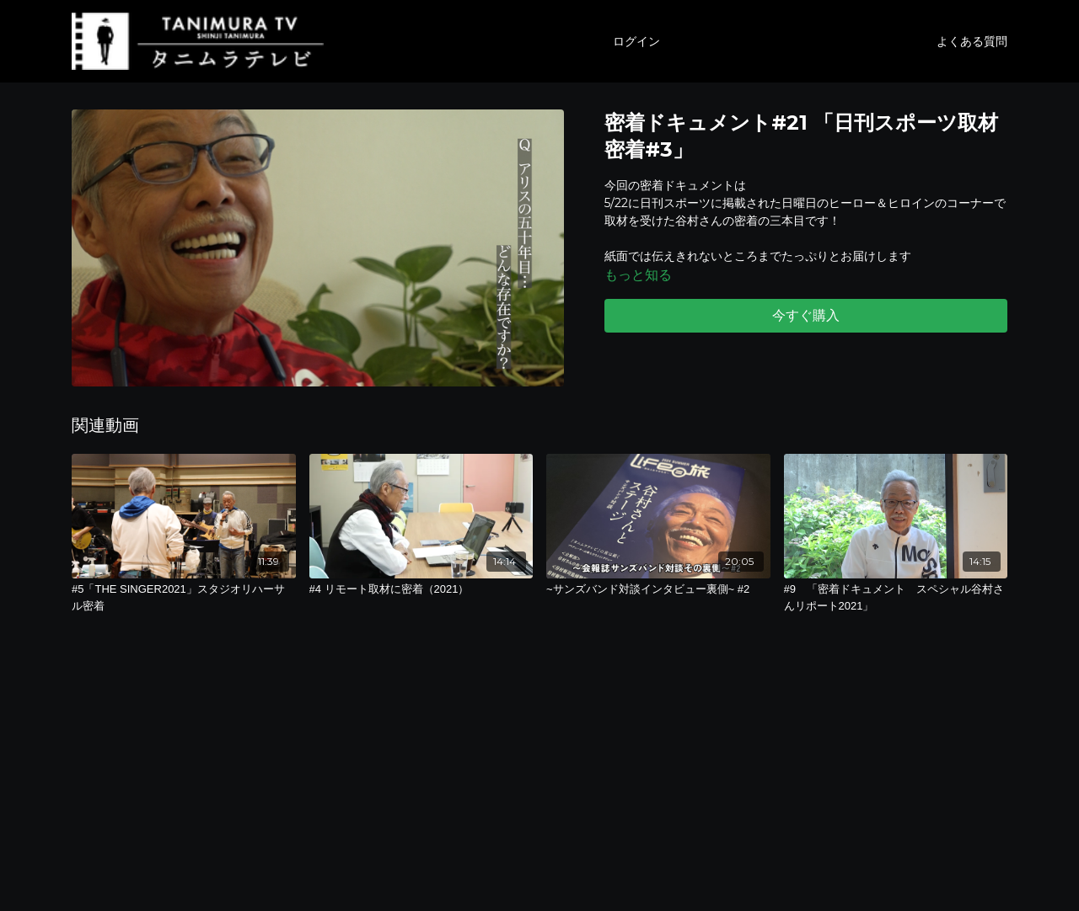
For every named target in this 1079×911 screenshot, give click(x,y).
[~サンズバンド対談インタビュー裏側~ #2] (658, 589)
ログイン (636, 41)
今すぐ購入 (806, 315)
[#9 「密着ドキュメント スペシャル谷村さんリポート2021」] (896, 597)
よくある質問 (972, 41)
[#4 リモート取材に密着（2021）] (421, 589)
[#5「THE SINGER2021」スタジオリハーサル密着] (184, 597)
